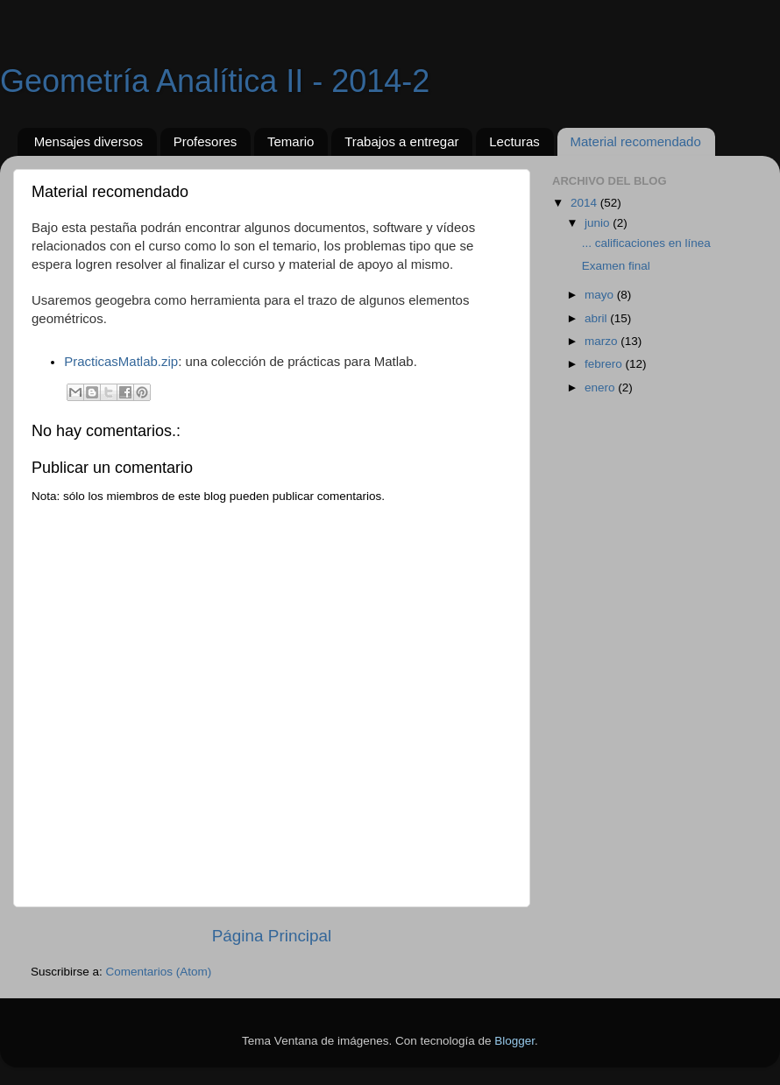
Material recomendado (636, 141)
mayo (601, 294)
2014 (585, 202)
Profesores (206, 141)
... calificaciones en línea (646, 243)
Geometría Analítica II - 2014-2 (214, 81)
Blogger (514, 1040)
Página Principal (272, 935)
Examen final (616, 265)
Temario (290, 141)
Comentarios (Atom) (159, 971)
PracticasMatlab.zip (121, 361)
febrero (605, 363)
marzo (602, 341)
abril (597, 318)
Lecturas (514, 141)
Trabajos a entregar (401, 141)
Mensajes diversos (88, 141)
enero (601, 387)
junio (599, 222)
